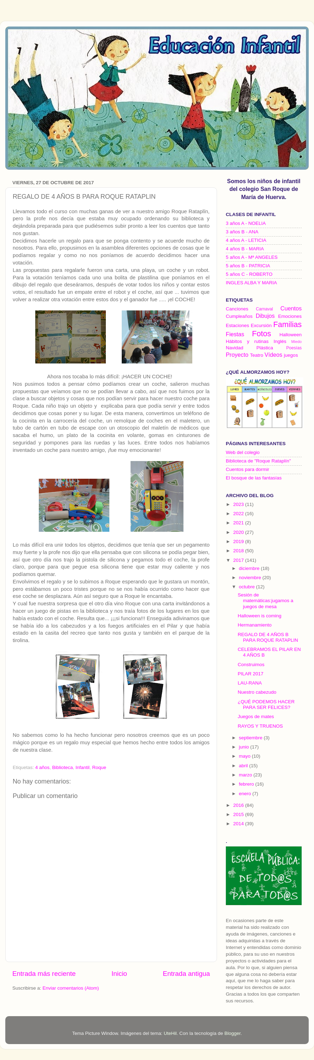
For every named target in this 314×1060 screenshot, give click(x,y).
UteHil (170, 1033)
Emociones (290, 316)
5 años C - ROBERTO (249, 274)
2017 (239, 560)
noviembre (250, 577)
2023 (239, 504)
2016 (239, 805)
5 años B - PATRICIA (248, 265)
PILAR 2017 (251, 673)
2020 (239, 532)
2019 (239, 541)
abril (244, 765)
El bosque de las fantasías (254, 478)
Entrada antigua (186, 973)
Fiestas (235, 334)
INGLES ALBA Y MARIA (251, 282)
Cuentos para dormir (247, 469)
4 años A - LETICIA (246, 240)
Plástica (264, 347)
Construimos (251, 664)
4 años (42, 767)
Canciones (237, 308)
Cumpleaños (239, 316)
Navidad (234, 347)
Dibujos (265, 316)
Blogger (232, 1033)
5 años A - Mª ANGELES (252, 257)
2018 (239, 550)
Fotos (261, 333)
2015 (239, 814)
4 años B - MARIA (245, 248)
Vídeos (273, 354)
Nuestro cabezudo (257, 692)
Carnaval (264, 309)
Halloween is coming (260, 615)
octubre (247, 586)
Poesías (294, 347)
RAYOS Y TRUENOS (260, 726)
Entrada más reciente (44, 973)
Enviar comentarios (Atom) (71, 988)
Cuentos (291, 308)
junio (244, 747)
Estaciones (237, 325)
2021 (239, 522)
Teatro (256, 355)
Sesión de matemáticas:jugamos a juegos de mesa (266, 600)
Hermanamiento (255, 625)
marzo (246, 774)
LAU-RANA (250, 683)
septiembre (251, 737)
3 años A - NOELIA (246, 223)
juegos (291, 355)
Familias (287, 324)
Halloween (290, 334)
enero (245, 793)
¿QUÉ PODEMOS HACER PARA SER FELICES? (266, 704)
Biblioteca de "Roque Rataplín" (258, 461)
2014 (239, 823)
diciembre (250, 568)
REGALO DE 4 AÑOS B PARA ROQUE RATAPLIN (268, 637)
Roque (99, 767)
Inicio (119, 973)
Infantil (83, 767)
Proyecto (237, 354)
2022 (239, 513)
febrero (247, 784)
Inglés (279, 341)
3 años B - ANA (242, 231)
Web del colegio (243, 452)
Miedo (296, 341)
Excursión (261, 325)
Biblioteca (62, 767)
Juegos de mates (256, 716)
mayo (245, 756)
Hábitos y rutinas (247, 341)
